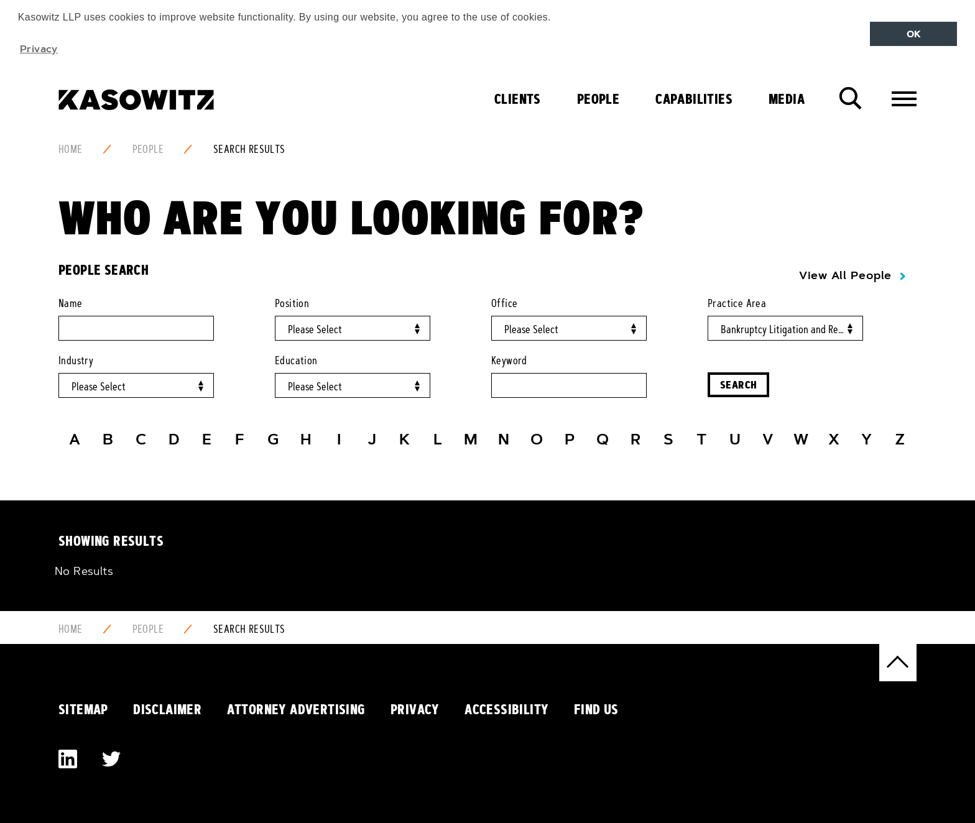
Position (292, 303)
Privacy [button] (39, 48)
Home (70, 149)
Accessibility (506, 709)
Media (787, 99)
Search (738, 384)
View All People (845, 275)
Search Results (249, 149)
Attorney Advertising (296, 709)
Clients (517, 99)
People (598, 99)
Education (296, 360)
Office (504, 303)
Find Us (596, 709)
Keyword (509, 360)
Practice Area (737, 303)
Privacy (415, 709)
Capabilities (693, 99)
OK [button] (914, 34)
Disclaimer (167, 709)
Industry (75, 360)
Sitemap (83, 709)
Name (70, 303)
